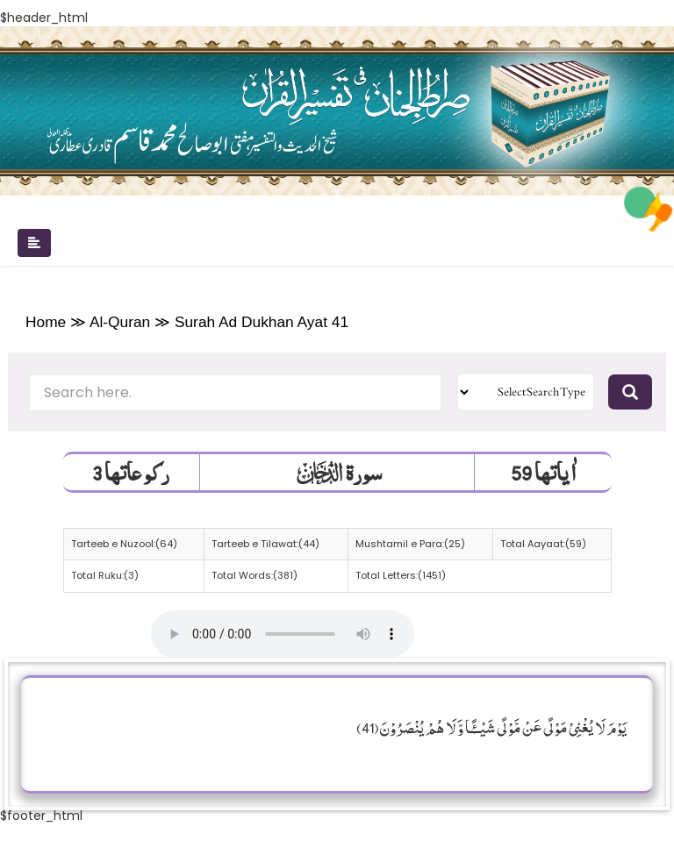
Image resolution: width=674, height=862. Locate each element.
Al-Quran (120, 322)
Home (45, 322)
